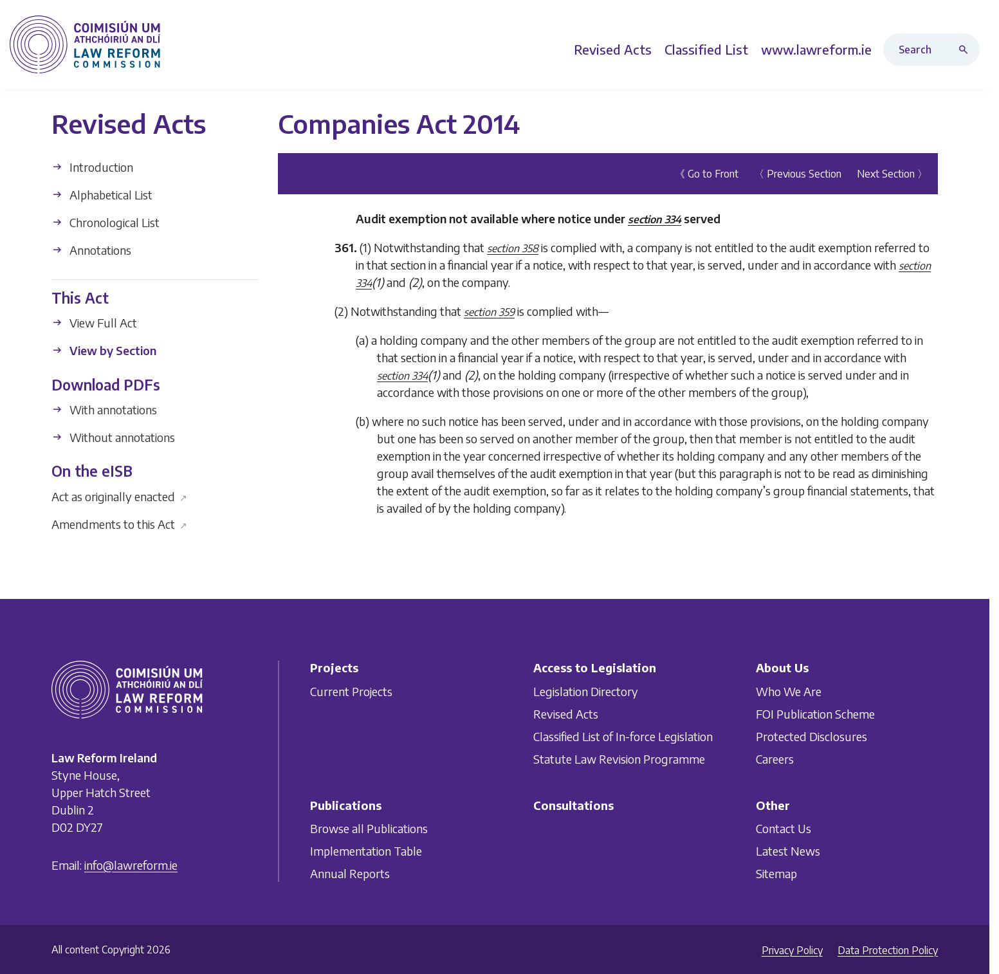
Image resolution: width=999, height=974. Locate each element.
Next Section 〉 (892, 173)
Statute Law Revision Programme (619, 758)
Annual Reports (350, 873)
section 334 (654, 219)
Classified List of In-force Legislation (623, 736)
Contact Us (783, 828)
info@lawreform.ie (131, 865)
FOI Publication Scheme (815, 713)
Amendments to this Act (119, 523)
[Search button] (966, 49)
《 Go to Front (706, 173)
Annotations (91, 250)
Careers (775, 758)
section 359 (489, 312)
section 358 (512, 248)
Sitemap (776, 873)
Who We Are (788, 691)
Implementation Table (366, 850)
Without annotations (113, 437)
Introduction (92, 167)
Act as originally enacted (119, 495)
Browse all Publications (369, 828)
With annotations (104, 409)
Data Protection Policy (888, 950)
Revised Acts (565, 713)
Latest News (788, 850)
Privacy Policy (792, 950)
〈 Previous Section (797, 173)
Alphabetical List (101, 194)
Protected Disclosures (811, 736)
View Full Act (94, 322)
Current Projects (351, 691)
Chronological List (105, 222)
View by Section (103, 350)
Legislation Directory (585, 691)
